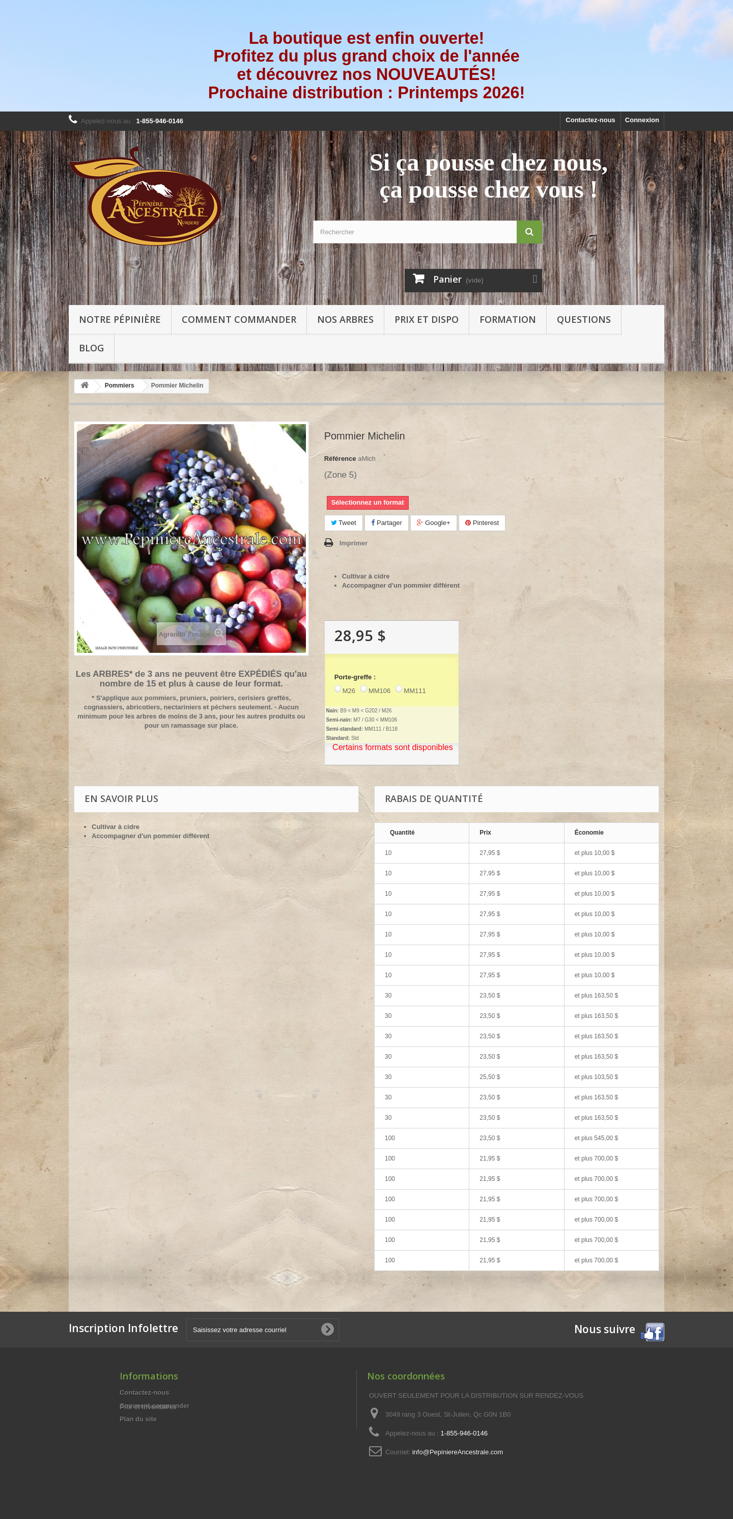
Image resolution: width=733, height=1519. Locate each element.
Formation (508, 319)
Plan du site (138, 1419)
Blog (91, 348)
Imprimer (354, 543)
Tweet (343, 523)
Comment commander (239, 319)
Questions (584, 319)
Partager (386, 523)
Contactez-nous (590, 120)
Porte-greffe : (355, 677)
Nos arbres (345, 319)
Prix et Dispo (426, 319)
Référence (340, 458)
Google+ (433, 523)
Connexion (642, 120)
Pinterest (482, 523)
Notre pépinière (120, 319)
